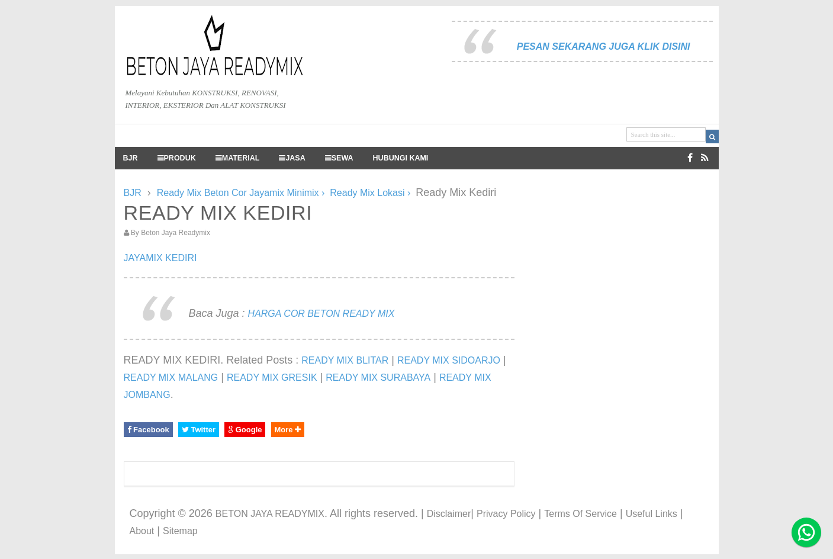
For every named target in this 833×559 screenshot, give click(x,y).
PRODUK (176, 158)
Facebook (148, 429)
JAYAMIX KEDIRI (160, 258)
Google (245, 429)
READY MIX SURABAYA (378, 377)
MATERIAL (238, 158)
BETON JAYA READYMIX (270, 514)
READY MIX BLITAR (344, 360)
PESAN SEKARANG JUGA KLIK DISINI (603, 46)
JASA (292, 158)
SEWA (339, 158)
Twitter (199, 429)
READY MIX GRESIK (272, 377)
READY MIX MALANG (171, 377)
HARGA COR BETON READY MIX (321, 314)
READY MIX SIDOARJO (448, 360)
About (142, 531)
